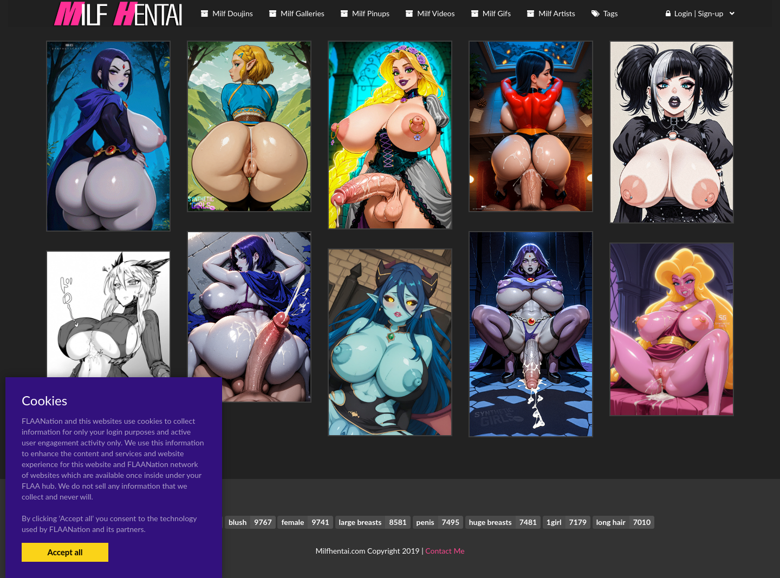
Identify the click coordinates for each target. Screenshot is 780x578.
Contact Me (444, 550)
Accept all (64, 552)
